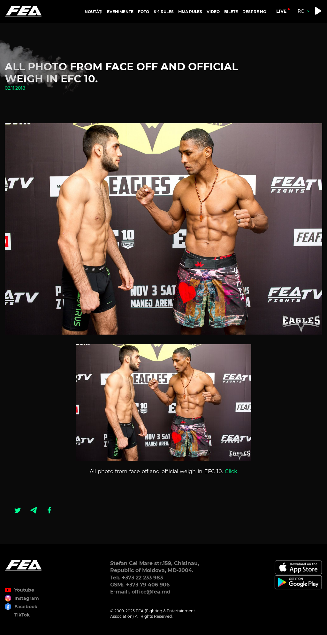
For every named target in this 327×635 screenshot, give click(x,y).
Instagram (26, 598)
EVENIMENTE (120, 11)
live (281, 11)
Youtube (24, 590)
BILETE (231, 11)
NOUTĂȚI (94, 11)
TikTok (22, 615)
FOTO (143, 11)
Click (231, 471)
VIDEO (213, 11)
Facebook (25, 606)
